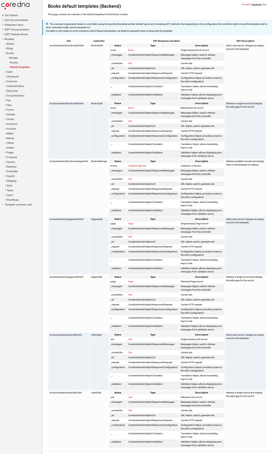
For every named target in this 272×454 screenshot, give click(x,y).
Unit (130, 339)
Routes (14, 62)
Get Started (11, 15)
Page (130, 223)
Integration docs (14, 24)
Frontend (246, 4)
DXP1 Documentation (17, 29)
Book (131, 50)
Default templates (20, 67)
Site (130, 63)
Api (264, 4)
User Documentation (16, 20)
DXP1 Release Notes (16, 34)
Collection (133, 165)
